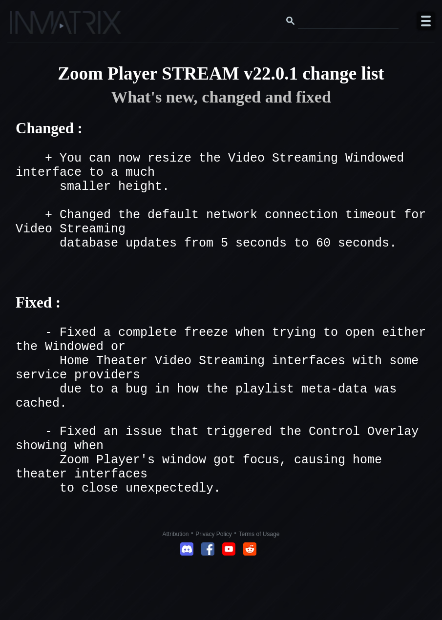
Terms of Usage (258, 590)
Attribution (176, 590)
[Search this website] (348, 21)
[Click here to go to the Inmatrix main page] (27, 26)
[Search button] (290, 21)
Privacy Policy (213, 590)
